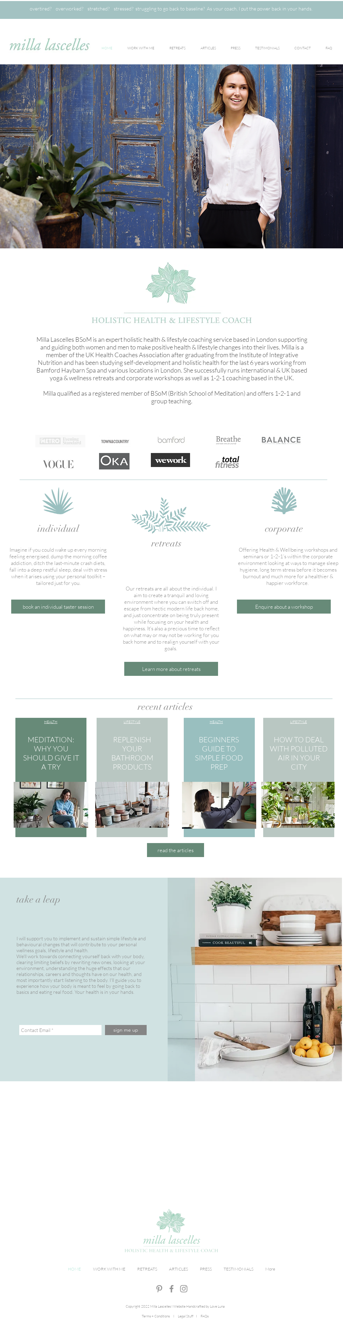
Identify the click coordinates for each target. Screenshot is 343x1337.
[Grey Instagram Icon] (184, 1289)
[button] (58, 607)
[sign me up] (126, 1030)
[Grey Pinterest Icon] (159, 1289)
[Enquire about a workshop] (284, 607)
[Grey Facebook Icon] (171, 1289)
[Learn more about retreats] (171, 669)
